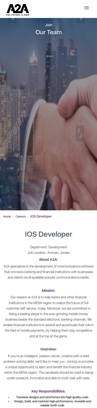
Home (7, 216)
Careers (21, 216)
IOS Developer (41, 216)
